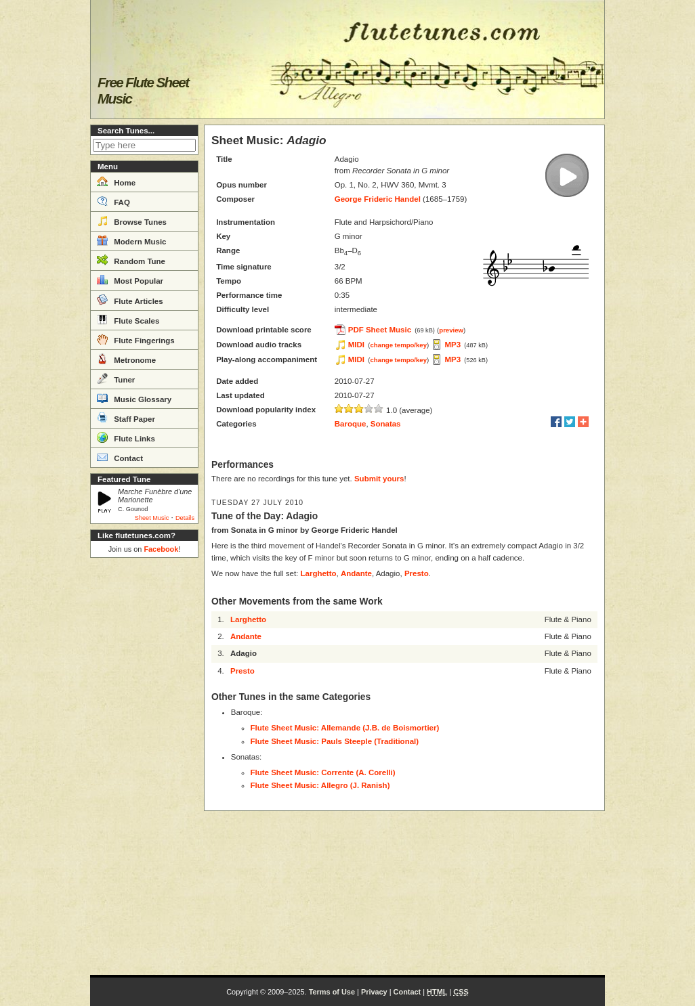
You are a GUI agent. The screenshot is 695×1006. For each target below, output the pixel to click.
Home (116, 181)
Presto (416, 573)
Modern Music (132, 240)
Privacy (374, 992)
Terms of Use (332, 992)
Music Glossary (134, 398)
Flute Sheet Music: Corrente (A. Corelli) (323, 772)
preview (451, 330)
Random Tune (131, 260)
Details (184, 518)
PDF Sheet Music (379, 330)
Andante (356, 573)
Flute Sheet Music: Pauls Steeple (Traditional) (335, 741)
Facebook (161, 549)
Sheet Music (152, 518)
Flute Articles (130, 299)
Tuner (116, 378)
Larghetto (318, 573)
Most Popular (130, 279)
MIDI (356, 345)
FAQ (113, 201)
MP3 (452, 345)
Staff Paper (126, 417)
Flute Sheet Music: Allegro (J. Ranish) (320, 785)
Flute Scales (128, 319)
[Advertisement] (144, 766)
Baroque (350, 424)
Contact (120, 457)
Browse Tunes (132, 220)
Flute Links (126, 437)
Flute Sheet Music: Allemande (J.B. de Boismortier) (345, 728)
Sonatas (386, 424)
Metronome (126, 358)
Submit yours (379, 479)
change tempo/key (398, 345)
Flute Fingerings (136, 339)
